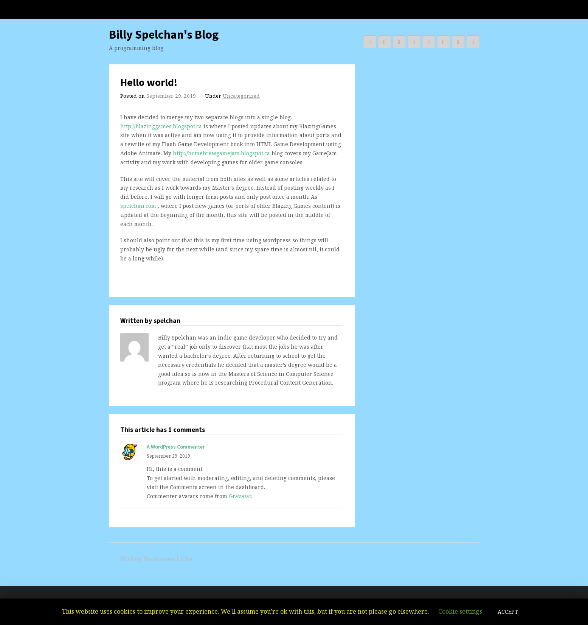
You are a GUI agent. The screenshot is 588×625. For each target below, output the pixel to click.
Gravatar (240, 496)
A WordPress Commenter (176, 446)
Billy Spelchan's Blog (164, 34)
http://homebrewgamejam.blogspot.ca (221, 153)
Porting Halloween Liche (156, 559)
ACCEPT (508, 611)
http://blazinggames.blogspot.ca (161, 126)
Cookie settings (460, 611)
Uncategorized (241, 95)
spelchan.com (138, 205)
